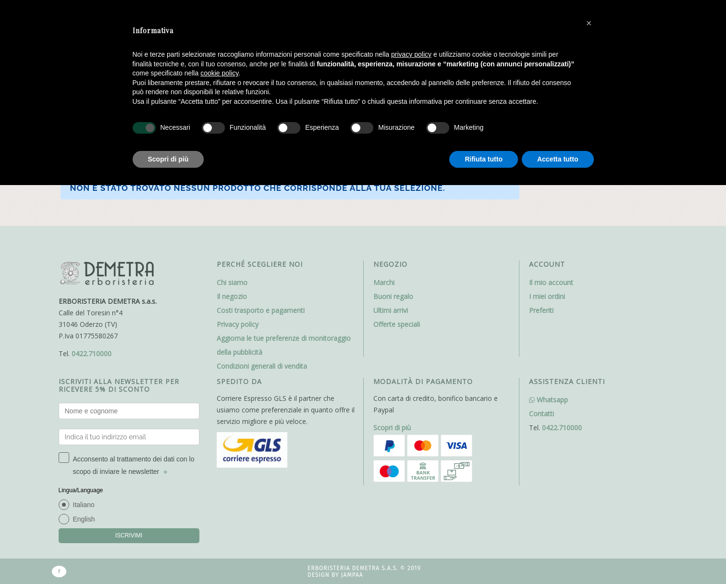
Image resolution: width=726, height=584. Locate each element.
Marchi (383, 282)
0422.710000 (91, 353)
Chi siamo (232, 282)
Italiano (84, 505)
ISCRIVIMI (129, 535)
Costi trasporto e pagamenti (261, 310)
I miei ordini (547, 296)
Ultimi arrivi (390, 310)
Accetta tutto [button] (557, 159)
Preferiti (541, 310)
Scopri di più (392, 427)
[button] (589, 23)
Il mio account (551, 282)
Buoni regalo (393, 296)
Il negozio (232, 296)
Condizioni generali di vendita (262, 366)
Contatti (541, 413)
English (84, 519)
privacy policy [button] (411, 54)
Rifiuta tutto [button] (484, 159)
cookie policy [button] (219, 73)
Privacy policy (237, 324)
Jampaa (352, 575)
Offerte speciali (396, 324)
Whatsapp (548, 399)
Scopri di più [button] (168, 159)
